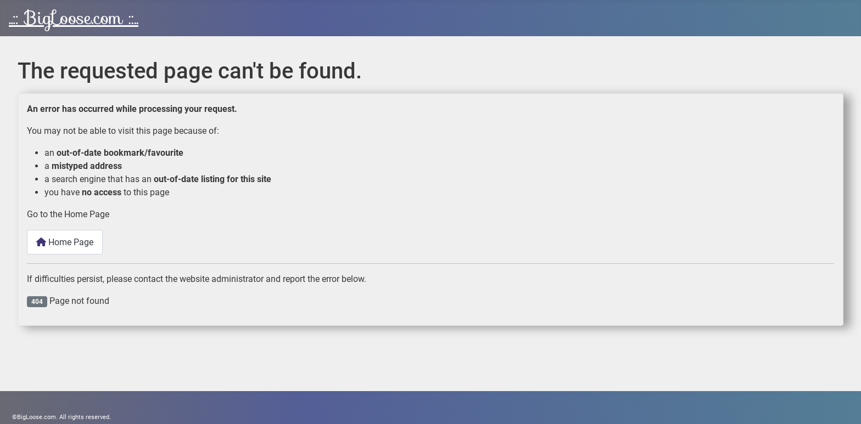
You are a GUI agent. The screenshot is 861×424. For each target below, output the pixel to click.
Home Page (64, 242)
